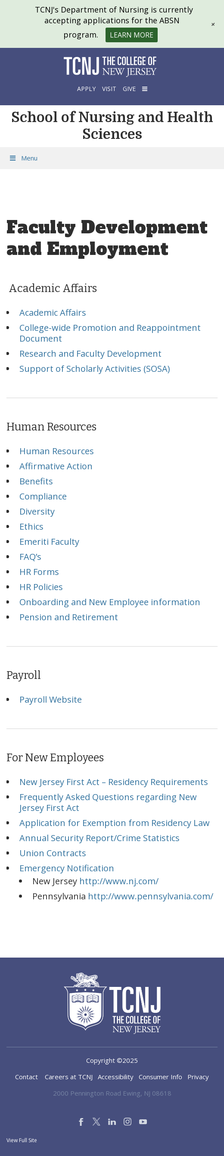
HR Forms (39, 572)
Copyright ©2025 (112, 1060)
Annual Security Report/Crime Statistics (99, 838)
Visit (109, 89)
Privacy (198, 1076)
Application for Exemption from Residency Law (114, 823)
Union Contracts (52, 853)
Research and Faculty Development (90, 353)
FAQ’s (30, 556)
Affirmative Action (56, 466)
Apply (86, 89)
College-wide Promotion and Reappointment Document (110, 333)
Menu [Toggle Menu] (23, 158)
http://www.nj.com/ (119, 881)
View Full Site (21, 1140)
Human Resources (56, 451)
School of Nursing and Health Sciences (112, 126)
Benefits (36, 481)
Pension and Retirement (68, 617)
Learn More (131, 35)
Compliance (43, 496)
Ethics (31, 526)
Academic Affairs (52, 312)
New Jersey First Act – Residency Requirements (113, 782)
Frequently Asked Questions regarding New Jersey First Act (108, 802)
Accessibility (116, 1076)
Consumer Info (160, 1076)
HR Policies (41, 587)
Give (129, 89)
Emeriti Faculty (49, 541)
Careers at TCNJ (69, 1076)
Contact (26, 1076)
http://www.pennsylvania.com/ (150, 896)
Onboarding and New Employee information (109, 602)
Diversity (37, 511)
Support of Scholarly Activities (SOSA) (94, 368)
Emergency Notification (66, 868)
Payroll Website (50, 699)
